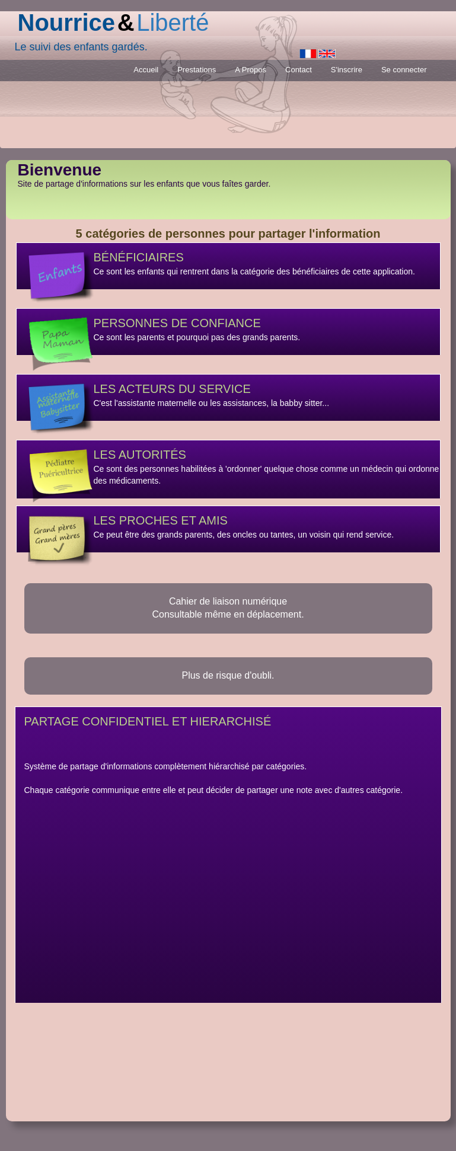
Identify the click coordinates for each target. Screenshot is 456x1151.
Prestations (196, 69)
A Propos (250, 69)
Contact (298, 69)
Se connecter (404, 69)
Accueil (145, 69)
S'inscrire (346, 69)
